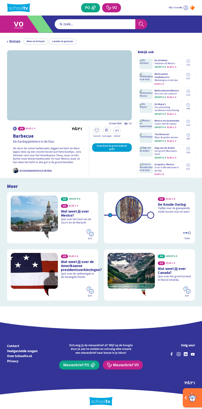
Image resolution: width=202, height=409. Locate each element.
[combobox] (95, 24)
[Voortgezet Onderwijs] (108, 7)
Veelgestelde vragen (22, 348)
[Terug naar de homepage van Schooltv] (18, 7)
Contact (13, 343)
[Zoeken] (141, 24)
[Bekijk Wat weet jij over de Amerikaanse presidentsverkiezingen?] (52, 272)
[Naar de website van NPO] (192, 7)
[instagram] (178, 351)
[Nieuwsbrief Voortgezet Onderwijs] (123, 362)
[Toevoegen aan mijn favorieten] (96, 132)
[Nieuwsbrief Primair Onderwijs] (79, 362)
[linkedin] (185, 351)
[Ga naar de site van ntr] (189, 380)
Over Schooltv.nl (19, 353)
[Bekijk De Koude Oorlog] (149, 216)
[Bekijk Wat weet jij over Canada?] (149, 272)
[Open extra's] (192, 397)
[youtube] (192, 351)
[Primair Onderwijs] (93, 7)
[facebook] (171, 351)
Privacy (12, 358)
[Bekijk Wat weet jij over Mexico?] (52, 216)
